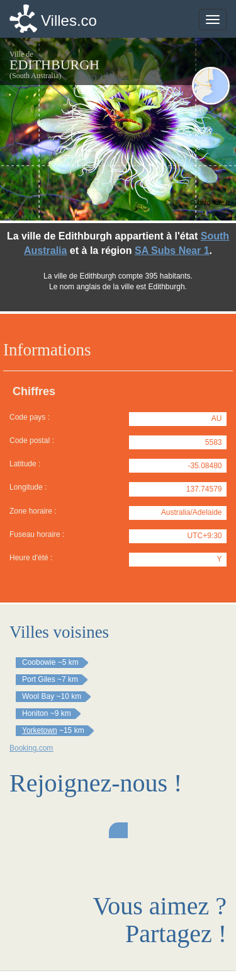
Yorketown (39, 730)
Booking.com (31, 748)
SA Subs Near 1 (172, 250)
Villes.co (69, 20)
